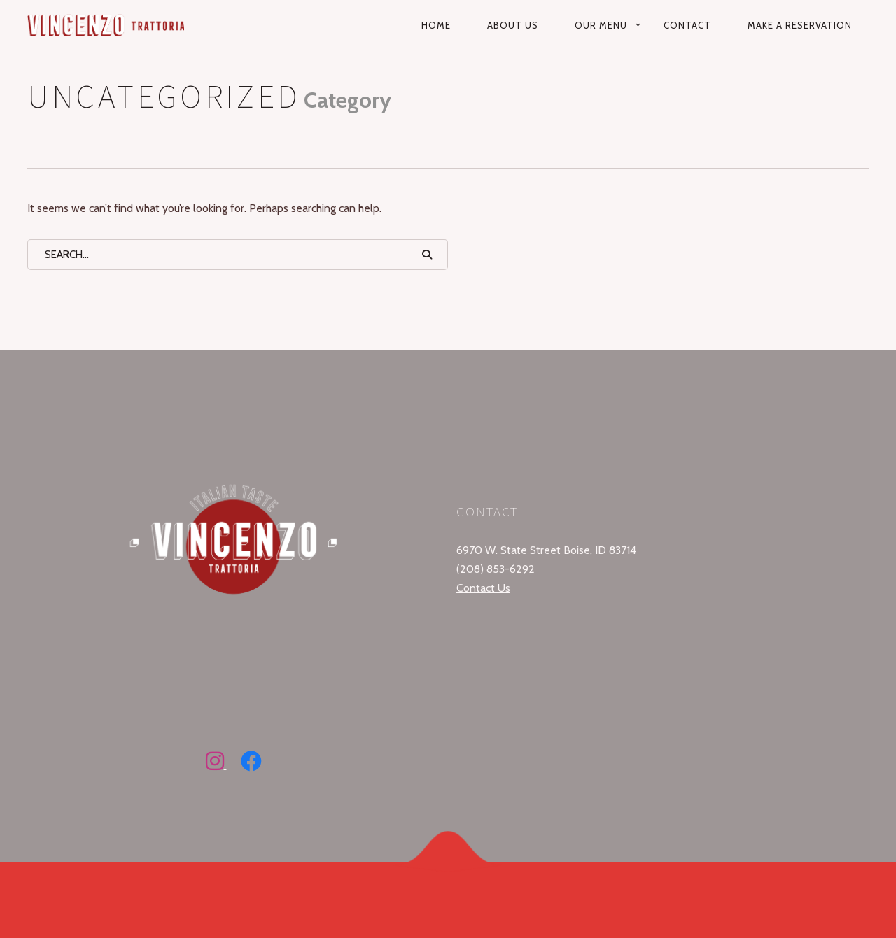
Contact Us (483, 588)
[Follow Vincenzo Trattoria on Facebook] (251, 765)
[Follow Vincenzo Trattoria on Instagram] (216, 765)
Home (436, 25)
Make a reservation (800, 25)
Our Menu (601, 25)
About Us (512, 25)
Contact (687, 25)
